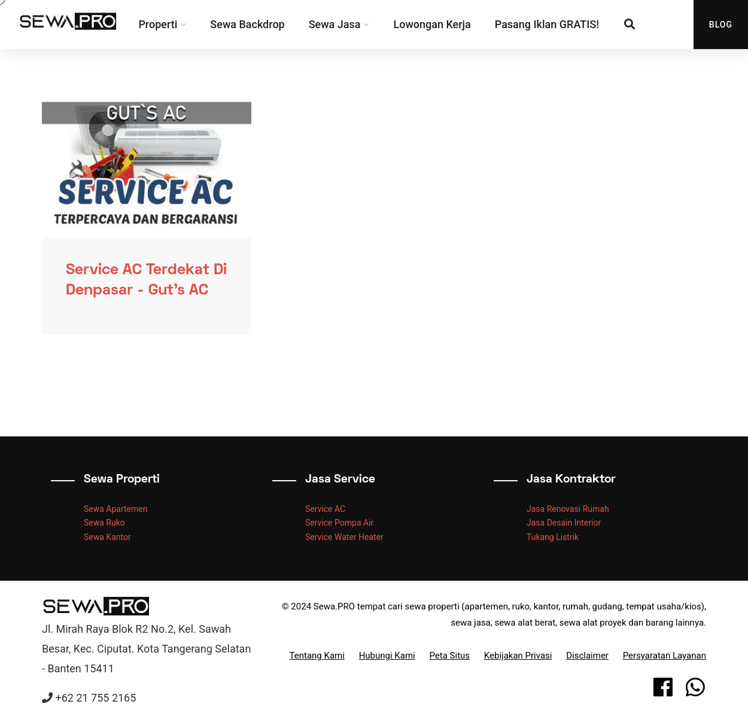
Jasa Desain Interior (564, 522)
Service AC (325, 509)
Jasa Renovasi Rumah (568, 509)
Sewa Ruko (104, 522)
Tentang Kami (317, 655)
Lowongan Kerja (441, 24)
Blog (720, 24)
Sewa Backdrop (257, 24)
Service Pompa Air (339, 522)
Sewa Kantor (107, 537)
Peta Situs (449, 655)
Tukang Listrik (553, 537)
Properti (167, 24)
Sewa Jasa (344, 24)
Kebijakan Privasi (518, 655)
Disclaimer (587, 655)
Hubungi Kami (387, 655)
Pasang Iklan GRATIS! (556, 24)
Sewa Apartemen (115, 509)
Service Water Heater (344, 537)
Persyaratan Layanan (664, 655)
